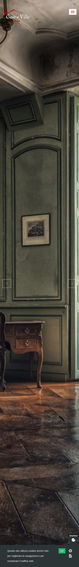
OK (62, 550)
